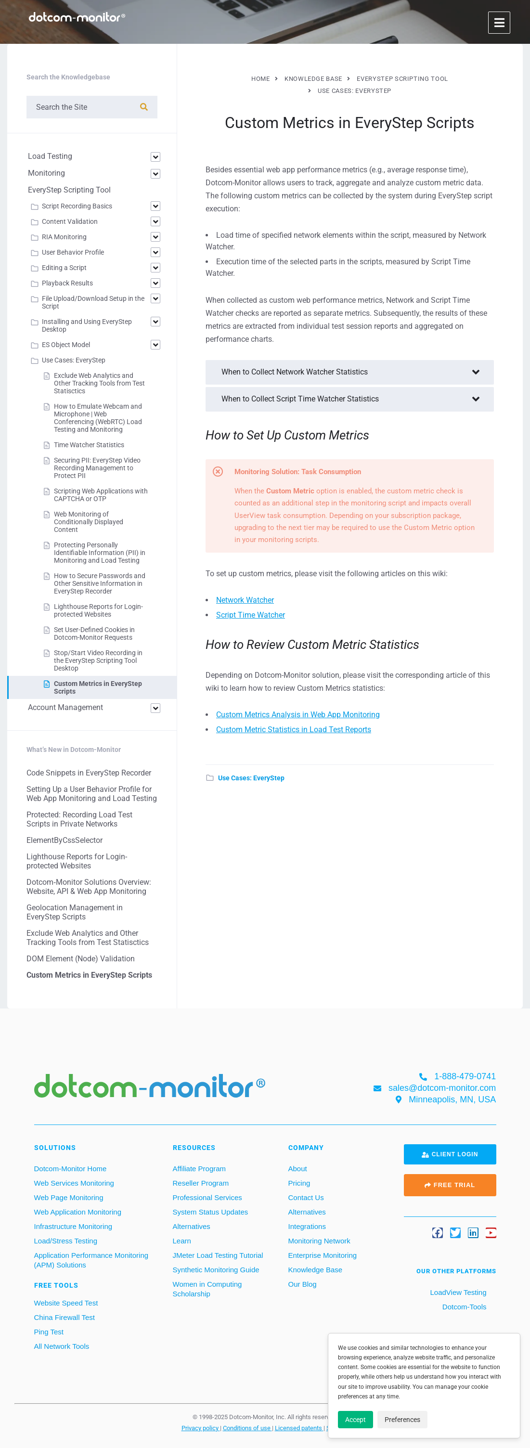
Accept (355, 1419)
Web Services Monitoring (74, 1183)
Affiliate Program (199, 1168)
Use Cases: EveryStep (251, 778)
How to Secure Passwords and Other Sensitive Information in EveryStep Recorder (99, 583)
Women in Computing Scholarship (207, 1289)
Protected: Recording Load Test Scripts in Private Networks (79, 819)
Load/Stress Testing (65, 1241)
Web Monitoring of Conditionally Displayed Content (88, 521)
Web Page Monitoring (68, 1197)
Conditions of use (247, 1428)
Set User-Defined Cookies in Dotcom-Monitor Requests (94, 633)
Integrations (307, 1226)
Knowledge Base (315, 1270)
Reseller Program (201, 1183)
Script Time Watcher (250, 615)
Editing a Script (64, 268)
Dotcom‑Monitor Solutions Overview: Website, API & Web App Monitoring (88, 887)
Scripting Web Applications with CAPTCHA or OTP (101, 495)
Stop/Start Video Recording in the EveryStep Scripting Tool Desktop (98, 660)
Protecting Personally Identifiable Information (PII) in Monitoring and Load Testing (99, 552)
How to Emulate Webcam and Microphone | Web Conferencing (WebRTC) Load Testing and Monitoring (98, 417)
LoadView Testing (457, 1292)
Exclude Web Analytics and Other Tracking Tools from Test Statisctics (99, 383)
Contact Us (306, 1197)
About (297, 1168)
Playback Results (67, 283)
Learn (182, 1241)
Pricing (299, 1183)
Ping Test (49, 1332)
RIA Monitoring (64, 237)
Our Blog (302, 1284)
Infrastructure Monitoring (73, 1226)
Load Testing (50, 156)
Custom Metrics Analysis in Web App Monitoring (298, 714)
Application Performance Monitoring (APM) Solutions (91, 1260)
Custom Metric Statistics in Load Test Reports (293, 729)
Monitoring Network (319, 1241)
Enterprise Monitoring (322, 1255)
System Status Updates (210, 1212)
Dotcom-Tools (463, 1307)
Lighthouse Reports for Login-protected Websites (98, 610)
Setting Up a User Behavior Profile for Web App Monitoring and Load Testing (91, 794)
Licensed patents (299, 1428)
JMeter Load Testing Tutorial (218, 1255)
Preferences (402, 1419)
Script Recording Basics (77, 206)
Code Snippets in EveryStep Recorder (88, 772)
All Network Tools (62, 1346)
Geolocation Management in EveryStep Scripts (74, 912)
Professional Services (207, 1197)
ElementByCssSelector (64, 840)
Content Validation (70, 221)
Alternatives (191, 1226)
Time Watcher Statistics (89, 445)
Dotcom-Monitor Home (70, 1168)
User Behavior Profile (73, 252)
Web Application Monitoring (78, 1212)
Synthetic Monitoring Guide (216, 1270)
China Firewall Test (64, 1317)
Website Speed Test (66, 1303)
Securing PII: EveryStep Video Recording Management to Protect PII (97, 467)
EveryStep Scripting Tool (69, 189)
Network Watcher (245, 600)
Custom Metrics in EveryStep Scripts (89, 975)
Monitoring (46, 173)
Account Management (65, 707)
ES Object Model (66, 345)
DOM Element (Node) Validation (80, 958)
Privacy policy (200, 1428)
